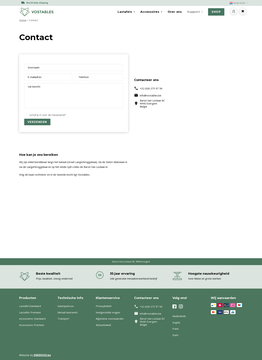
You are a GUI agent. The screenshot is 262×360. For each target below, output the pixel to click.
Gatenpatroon (65, 306)
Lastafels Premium (30, 312)
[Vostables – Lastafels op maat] (36, 11)
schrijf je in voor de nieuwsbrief (47, 115)
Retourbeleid (103, 325)
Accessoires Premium (31, 325)
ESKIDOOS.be (42, 355)
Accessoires (151, 11)
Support (195, 11)
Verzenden (37, 122)
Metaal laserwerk (67, 312)
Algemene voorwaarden (110, 318)
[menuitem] (237, 3)
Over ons (175, 11)
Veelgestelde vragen (108, 312)
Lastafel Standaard (30, 306)
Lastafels (126, 11)
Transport (63, 318)
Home (22, 20)
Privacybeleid (103, 306)
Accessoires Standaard (32, 318)
